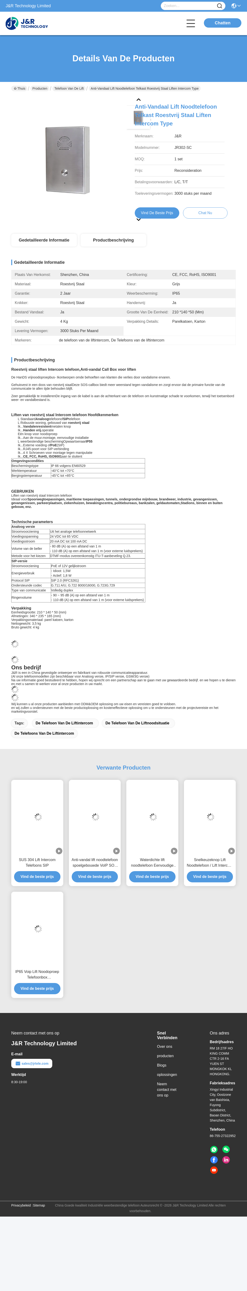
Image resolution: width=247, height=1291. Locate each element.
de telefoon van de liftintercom (64, 732)
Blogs (161, 1074)
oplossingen (167, 1084)
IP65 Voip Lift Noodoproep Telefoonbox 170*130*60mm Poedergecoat (37, 984)
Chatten (223, 23)
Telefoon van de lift (69, 88)
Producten (39, 88)
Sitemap (39, 1214)
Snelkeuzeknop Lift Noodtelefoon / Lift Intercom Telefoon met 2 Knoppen (210, 872)
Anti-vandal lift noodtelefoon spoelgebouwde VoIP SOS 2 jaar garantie (95, 872)
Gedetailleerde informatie (44, 240)
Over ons (164, 1055)
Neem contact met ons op (166, 1098)
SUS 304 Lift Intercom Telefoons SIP (37, 871)
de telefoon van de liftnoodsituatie (137, 732)
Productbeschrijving (113, 240)
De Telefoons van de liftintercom (44, 742)
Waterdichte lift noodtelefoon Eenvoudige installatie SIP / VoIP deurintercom (152, 872)
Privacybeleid (21, 1214)
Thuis (19, 88)
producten (165, 1065)
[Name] (219, 6)
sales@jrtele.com (32, 1072)
